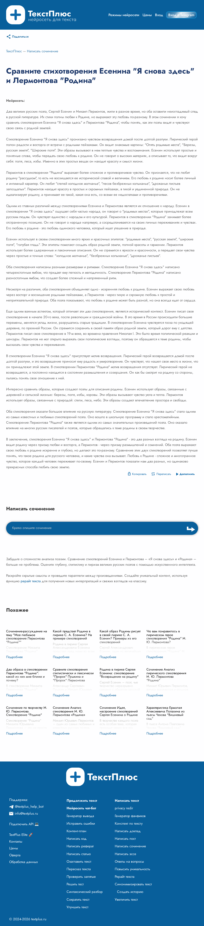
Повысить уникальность (132, 869)
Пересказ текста (79, 869)
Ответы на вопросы (129, 861)
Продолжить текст (82, 800)
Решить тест (75, 884)
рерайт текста (31, 581)
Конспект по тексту (129, 823)
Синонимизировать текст (133, 884)
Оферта (14, 855)
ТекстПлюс (14, 51)
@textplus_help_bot (29, 806)
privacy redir (124, 808)
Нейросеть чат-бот (81, 808)
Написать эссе (125, 853)
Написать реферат (80, 846)
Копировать (139, 474)
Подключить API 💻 (24, 824)
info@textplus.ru (26, 813)
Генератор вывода (80, 815)
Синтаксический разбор (85, 891)
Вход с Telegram (181, 15)
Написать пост (125, 838)
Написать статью (79, 853)
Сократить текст (78, 899)
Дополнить (187, 474)
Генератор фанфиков (130, 815)
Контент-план (76, 831)
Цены (147, 15)
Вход (159, 15)
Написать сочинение (42, 51)
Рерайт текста (124, 876)
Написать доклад (128, 831)
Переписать (163, 474)
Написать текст (127, 800)
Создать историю (130, 891)
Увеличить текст (126, 899)
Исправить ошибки (81, 823)
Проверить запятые (81, 876)
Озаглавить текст (79, 861)
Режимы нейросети (123, 15)
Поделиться (20, 36)
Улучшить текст (77, 907)
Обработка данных (23, 861)
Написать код (77, 838)
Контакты (15, 841)
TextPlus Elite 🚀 (21, 834)
